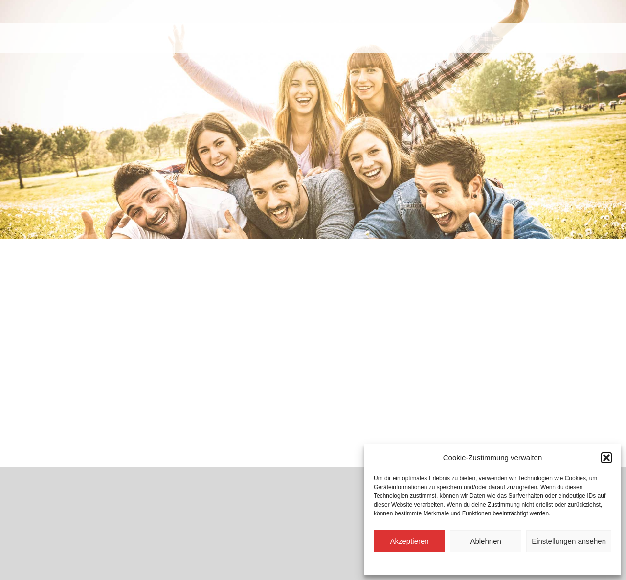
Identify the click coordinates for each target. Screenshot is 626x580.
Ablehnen (485, 541)
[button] (606, 458)
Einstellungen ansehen (569, 541)
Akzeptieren (409, 541)
